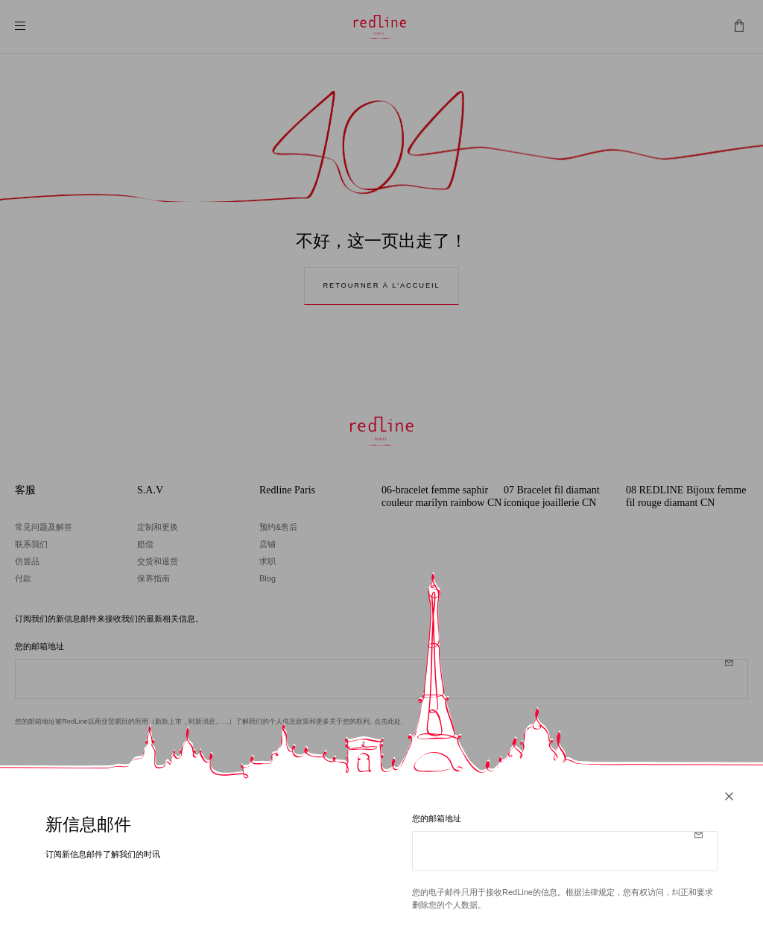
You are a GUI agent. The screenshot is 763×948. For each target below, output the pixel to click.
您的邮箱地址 (436, 820)
